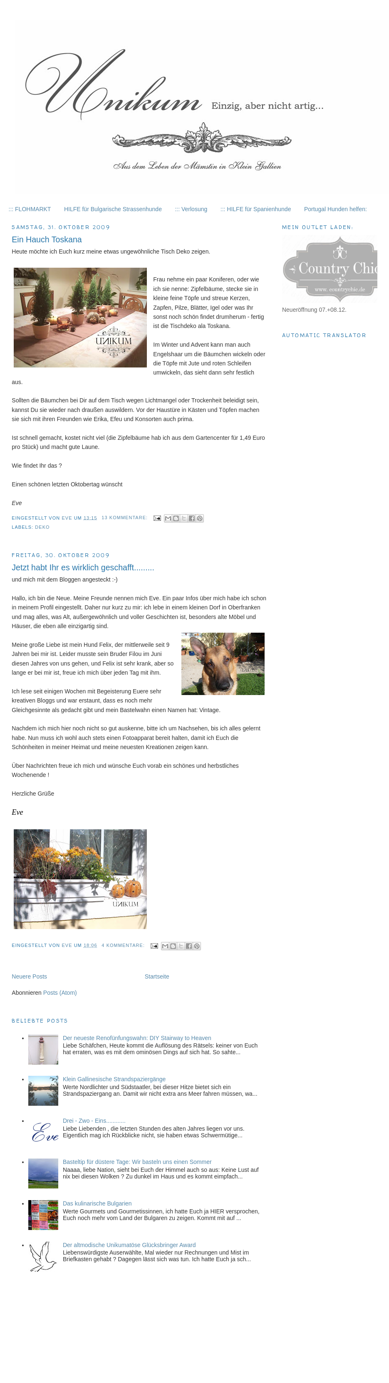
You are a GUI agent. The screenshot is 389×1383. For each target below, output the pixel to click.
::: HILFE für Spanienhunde (256, 209)
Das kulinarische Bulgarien (97, 1203)
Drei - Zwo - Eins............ (94, 1120)
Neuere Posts (29, 976)
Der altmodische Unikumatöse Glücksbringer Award (129, 1245)
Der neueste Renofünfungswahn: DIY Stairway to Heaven (137, 1038)
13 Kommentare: (125, 517)
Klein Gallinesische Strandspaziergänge (114, 1079)
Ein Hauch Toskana (47, 239)
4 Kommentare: (124, 945)
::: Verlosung (191, 209)
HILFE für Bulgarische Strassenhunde (113, 209)
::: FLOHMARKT (30, 209)
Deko (42, 527)
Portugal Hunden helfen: (335, 209)
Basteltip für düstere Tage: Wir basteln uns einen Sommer (137, 1162)
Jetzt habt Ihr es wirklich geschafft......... (83, 567)
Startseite (157, 976)
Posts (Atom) (60, 992)
